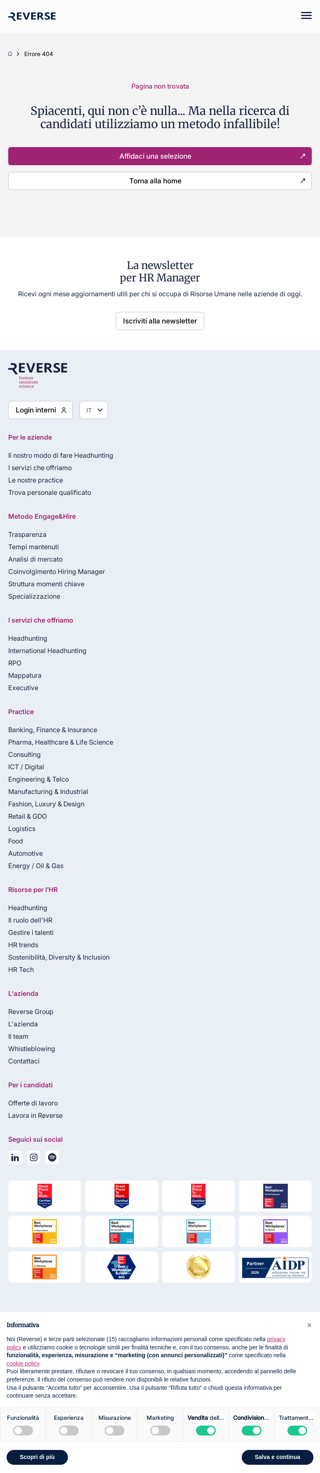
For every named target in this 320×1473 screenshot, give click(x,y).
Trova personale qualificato (49, 492)
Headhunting (27, 638)
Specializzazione (34, 596)
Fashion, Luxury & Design (46, 804)
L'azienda (23, 1024)
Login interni (36, 410)
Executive (23, 688)
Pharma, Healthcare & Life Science (60, 742)
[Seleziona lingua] (93, 410)
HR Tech (21, 969)
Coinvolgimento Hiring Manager (56, 571)
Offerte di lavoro (33, 1103)
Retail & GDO (27, 816)
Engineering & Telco (38, 779)
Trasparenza (27, 534)
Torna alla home (155, 181)
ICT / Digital (26, 767)
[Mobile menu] (302, 16)
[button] (309, 1325)
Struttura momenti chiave (46, 584)
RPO (14, 663)
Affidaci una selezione (155, 156)
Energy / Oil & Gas (35, 866)
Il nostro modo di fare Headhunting (60, 455)
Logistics (21, 828)
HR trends (23, 945)
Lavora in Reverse (35, 1115)
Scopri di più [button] (37, 1457)
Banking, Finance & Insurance (52, 730)
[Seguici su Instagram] (33, 1159)
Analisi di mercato (35, 559)
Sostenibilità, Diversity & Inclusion (59, 957)
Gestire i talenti (31, 932)
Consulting (24, 754)
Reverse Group (31, 1011)
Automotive (25, 853)
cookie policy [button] (23, 1363)
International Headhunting (47, 650)
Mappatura (25, 675)
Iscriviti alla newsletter (160, 321)
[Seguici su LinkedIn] (15, 1159)
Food (15, 841)
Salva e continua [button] (277, 1457)
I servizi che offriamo (40, 468)
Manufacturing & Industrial (48, 791)
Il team (18, 1036)
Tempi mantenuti (33, 547)
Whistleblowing (31, 1048)
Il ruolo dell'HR (30, 920)
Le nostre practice (35, 480)
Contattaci (24, 1061)
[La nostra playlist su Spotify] (52, 1159)
